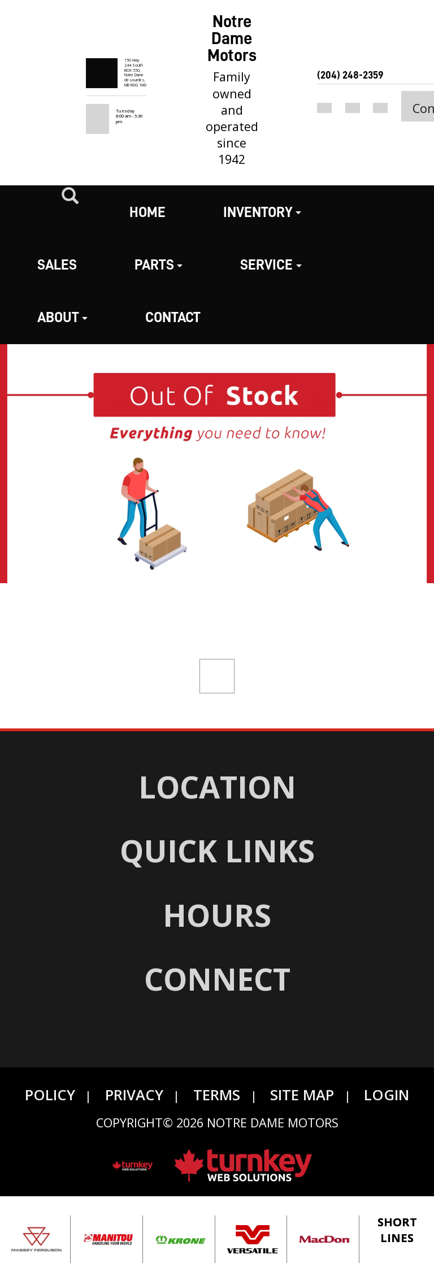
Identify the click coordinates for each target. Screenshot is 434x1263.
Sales (57, 265)
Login (386, 1094)
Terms (216, 1094)
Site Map (302, 1094)
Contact (173, 317)
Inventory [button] (262, 212)
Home (147, 212)
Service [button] (270, 265)
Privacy (134, 1094)
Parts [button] (158, 265)
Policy (50, 1094)
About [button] (62, 317)
